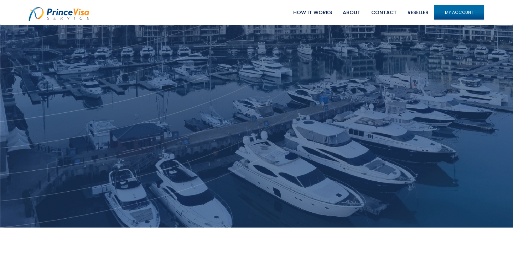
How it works (312, 12)
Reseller (418, 12)
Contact (384, 12)
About (352, 12)
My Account (459, 12)
